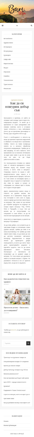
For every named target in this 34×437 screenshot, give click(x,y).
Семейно (6, 76)
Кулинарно (7, 55)
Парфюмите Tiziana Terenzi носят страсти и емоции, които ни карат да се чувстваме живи (17, 394)
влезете (13, 330)
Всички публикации (10, 425)
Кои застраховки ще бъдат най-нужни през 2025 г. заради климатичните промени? (16, 382)
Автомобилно (8, 38)
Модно (6, 68)
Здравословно (8, 43)
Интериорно (8, 47)
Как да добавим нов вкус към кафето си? (17, 402)
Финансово (7, 88)
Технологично (8, 80)
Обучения (7, 72)
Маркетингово (8, 63)
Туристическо (8, 84)
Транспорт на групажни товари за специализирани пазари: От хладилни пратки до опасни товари (16, 361)
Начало (6, 421)
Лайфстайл (7, 59)
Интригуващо (8, 51)
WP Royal (21, 433)
